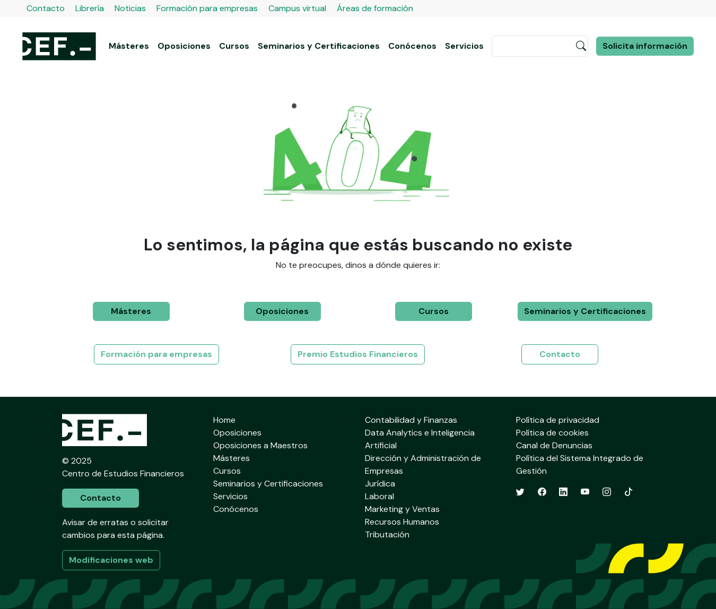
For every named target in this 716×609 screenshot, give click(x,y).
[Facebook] (542, 492)
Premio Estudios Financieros (358, 354)
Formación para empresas (207, 8)
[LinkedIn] (563, 492)
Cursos (234, 45)
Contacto (46, 8)
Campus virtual (297, 8)
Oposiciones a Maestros (260, 445)
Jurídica (380, 483)
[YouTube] (585, 492)
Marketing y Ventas (402, 509)
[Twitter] (520, 492)
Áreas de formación (375, 8)
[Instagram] (607, 492)
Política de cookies (552, 432)
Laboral (379, 496)
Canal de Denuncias (554, 445)
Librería (89, 8)
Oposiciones (184, 45)
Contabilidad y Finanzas (411, 419)
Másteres (129, 45)
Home (224, 419)
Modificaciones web (111, 560)
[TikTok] (628, 492)
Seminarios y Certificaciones (319, 45)
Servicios (464, 45)
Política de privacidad (557, 419)
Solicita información (645, 45)
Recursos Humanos (402, 521)
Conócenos (412, 45)
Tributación (387, 534)
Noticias (130, 8)
